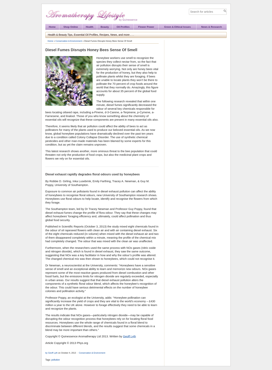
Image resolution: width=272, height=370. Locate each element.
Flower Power (146, 26)
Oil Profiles (123, 26)
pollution (55, 359)
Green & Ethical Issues (177, 26)
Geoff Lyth (129, 336)
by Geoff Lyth (51, 353)
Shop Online (70, 26)
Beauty (105, 26)
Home (52, 26)
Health (89, 26)
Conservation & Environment (69, 41)
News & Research (211, 26)
